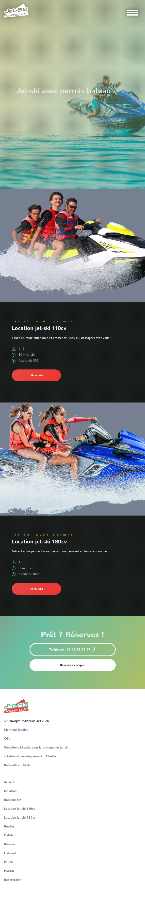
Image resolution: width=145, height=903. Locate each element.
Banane (9, 844)
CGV (7, 739)
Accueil (9, 782)
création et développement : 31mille (30, 756)
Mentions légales (16, 730)
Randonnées (12, 800)
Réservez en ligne (72, 665)
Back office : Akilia (17, 765)
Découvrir (36, 375)
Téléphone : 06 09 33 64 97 (72, 649)
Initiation (10, 791)
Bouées (9, 826)
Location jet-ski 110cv (19, 809)
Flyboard (10, 853)
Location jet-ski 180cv (20, 818)
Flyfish (8, 835)
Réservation (12, 880)
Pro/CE (9, 871)
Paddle (9, 862)
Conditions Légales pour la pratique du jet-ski (36, 747)
